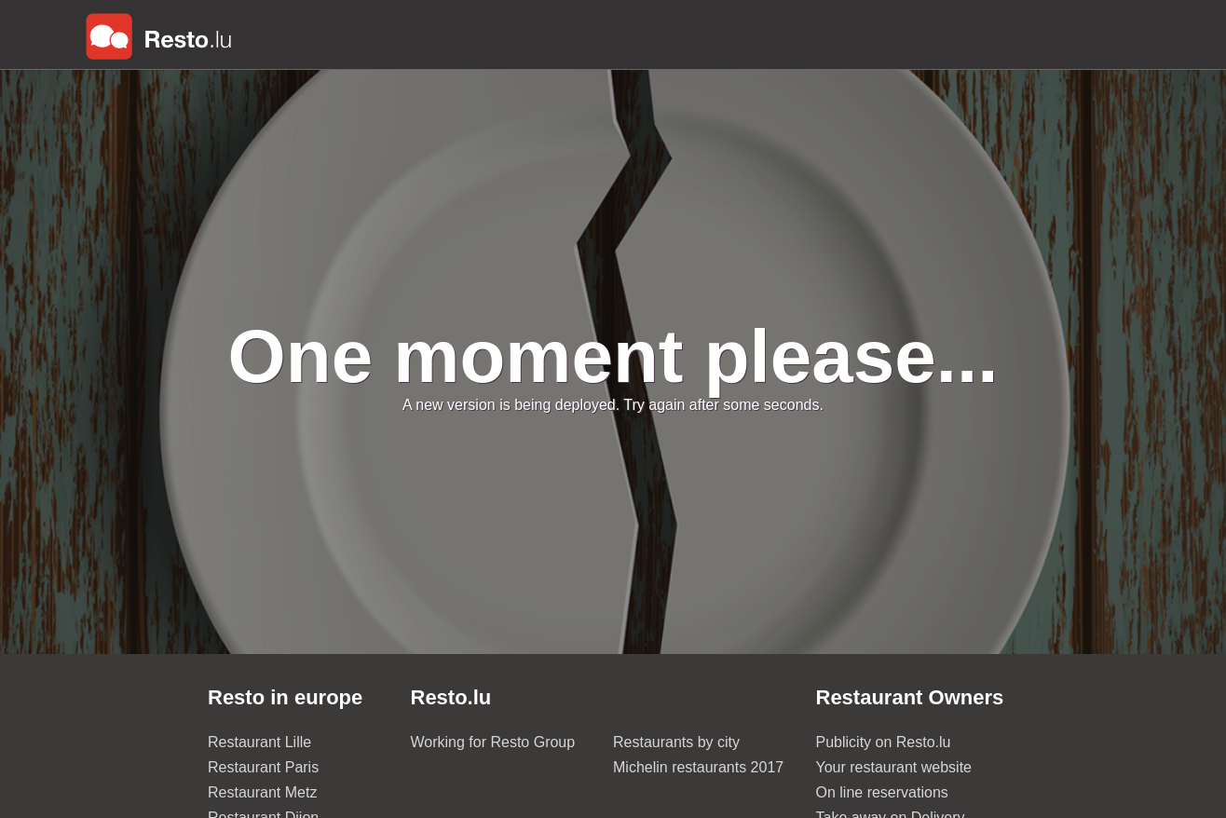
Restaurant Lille (259, 742)
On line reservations (882, 792)
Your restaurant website (894, 767)
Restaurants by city (676, 742)
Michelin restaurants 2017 (698, 767)
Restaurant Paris (263, 767)
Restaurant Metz (262, 792)
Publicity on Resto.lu (883, 742)
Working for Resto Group (493, 742)
